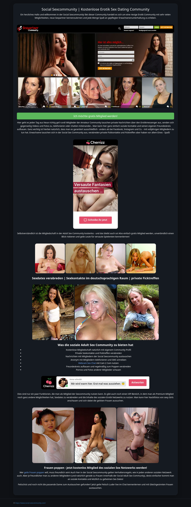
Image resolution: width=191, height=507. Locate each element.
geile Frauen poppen (34, 472)
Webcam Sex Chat (87, 363)
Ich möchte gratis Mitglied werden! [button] (95, 116)
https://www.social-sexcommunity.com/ (30, 503)
